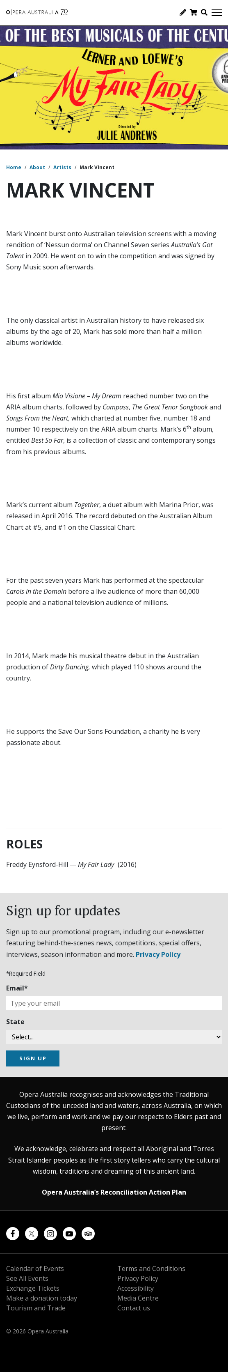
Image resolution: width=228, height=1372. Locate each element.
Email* (17, 988)
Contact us (133, 1307)
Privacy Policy (158, 954)
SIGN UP (33, 1058)
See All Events (27, 1278)
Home (13, 167)
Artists (62, 167)
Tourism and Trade (36, 1307)
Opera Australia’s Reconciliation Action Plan (114, 1192)
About (37, 167)
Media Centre (138, 1298)
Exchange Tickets (32, 1288)
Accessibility (135, 1288)
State (15, 1021)
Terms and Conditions (151, 1268)
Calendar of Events (35, 1268)
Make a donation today (41, 1298)
